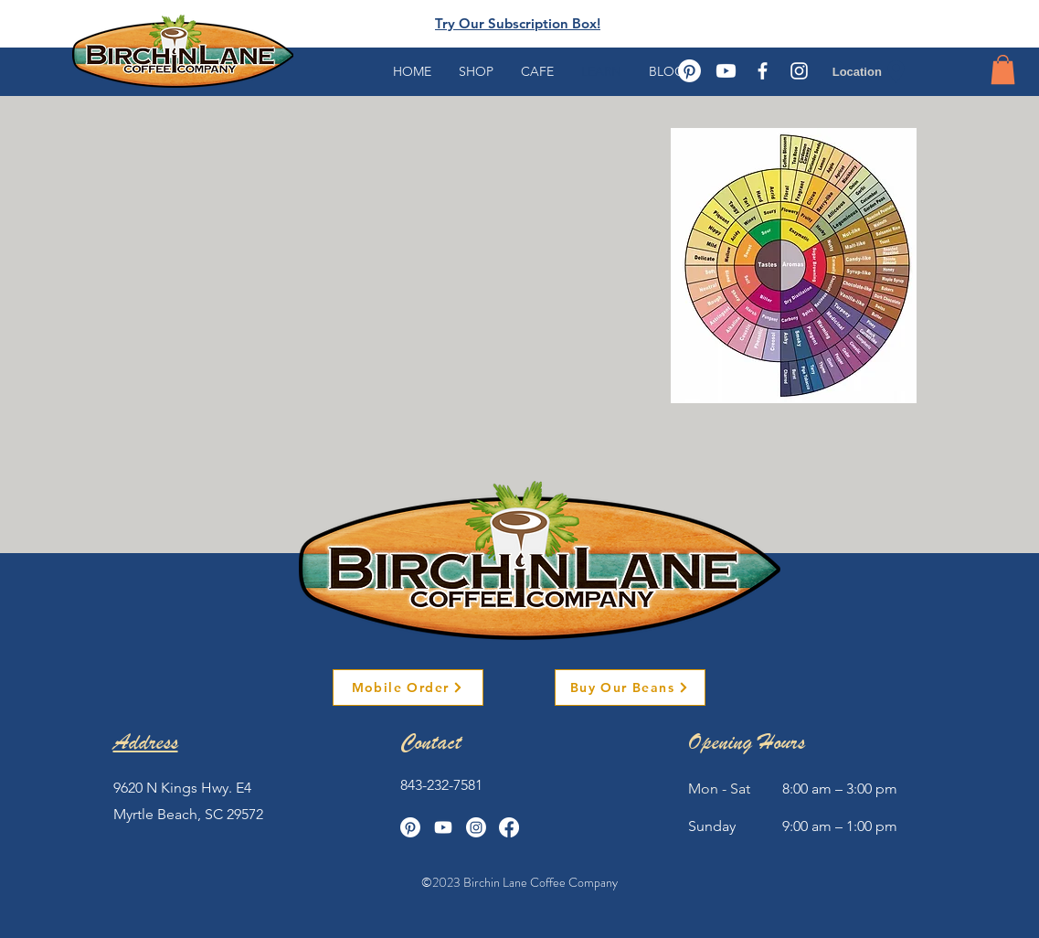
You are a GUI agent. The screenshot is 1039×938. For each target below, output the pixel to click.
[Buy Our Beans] (630, 687)
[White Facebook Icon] (762, 70)
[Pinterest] (689, 70)
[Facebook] (509, 827)
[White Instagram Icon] (799, 70)
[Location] (871, 71)
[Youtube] (726, 70)
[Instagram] (476, 827)
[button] (1003, 69)
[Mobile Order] (408, 687)
